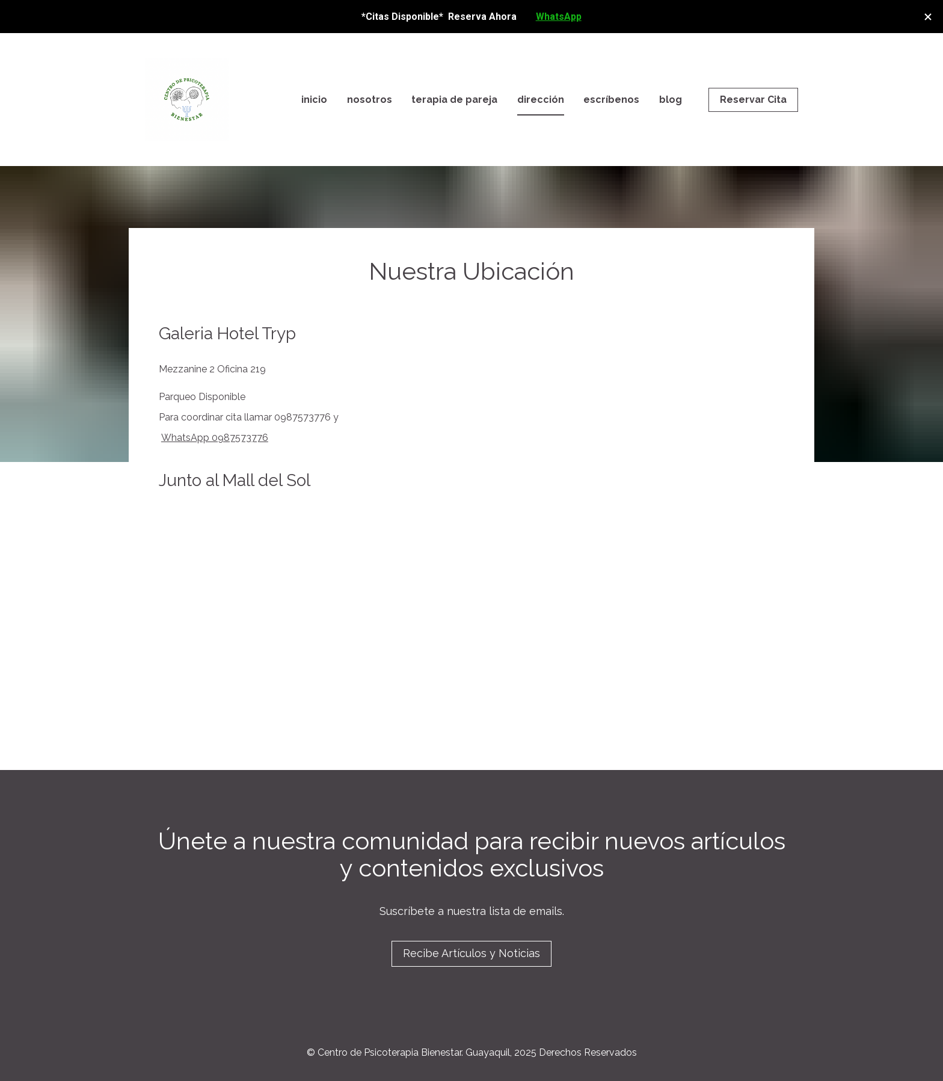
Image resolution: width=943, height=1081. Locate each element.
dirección (540, 99)
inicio (314, 99)
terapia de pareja (454, 99)
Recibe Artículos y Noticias (471, 953)
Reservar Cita (753, 99)
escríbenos (611, 99)
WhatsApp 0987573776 (214, 437)
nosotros (369, 99)
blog (670, 99)
